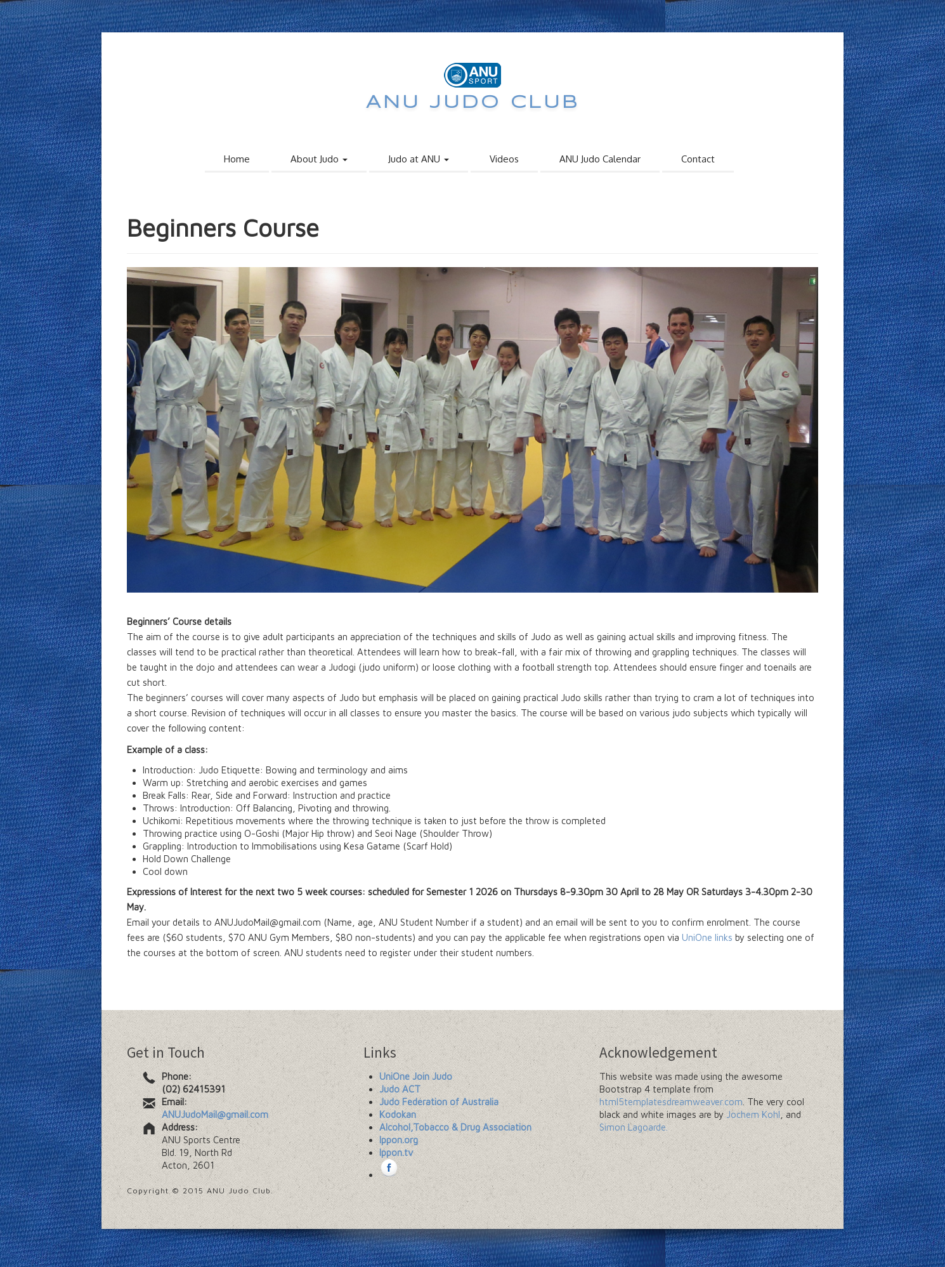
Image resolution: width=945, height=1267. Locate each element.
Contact (698, 159)
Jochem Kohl (753, 1114)
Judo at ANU (418, 159)
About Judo (319, 159)
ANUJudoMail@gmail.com (215, 1114)
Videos (504, 159)
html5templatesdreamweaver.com (671, 1101)
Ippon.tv (396, 1152)
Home (237, 159)
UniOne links (707, 937)
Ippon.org (398, 1139)
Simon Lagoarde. (633, 1127)
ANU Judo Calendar (600, 159)
